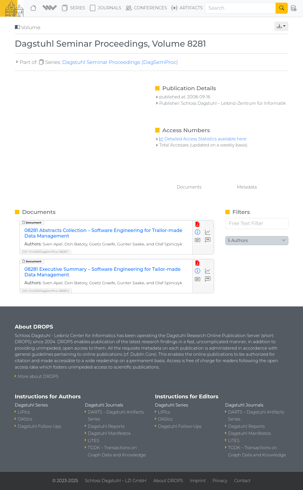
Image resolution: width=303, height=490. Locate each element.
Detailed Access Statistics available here (202, 139)
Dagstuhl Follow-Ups (39, 426)
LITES (93, 440)
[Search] (240, 8)
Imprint (198, 480)
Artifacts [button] (187, 8)
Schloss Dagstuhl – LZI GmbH (115, 480)
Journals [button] (105, 8)
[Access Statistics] (208, 232)
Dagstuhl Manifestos (109, 433)
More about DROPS (38, 376)
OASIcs (25, 419)
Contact (242, 480)
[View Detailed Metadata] (198, 232)
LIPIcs (24, 412)
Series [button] (73, 8)
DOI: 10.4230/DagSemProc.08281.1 (45, 251)
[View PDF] (198, 225)
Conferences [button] (146, 8)
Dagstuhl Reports (106, 426)
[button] (50, 8)
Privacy (220, 480)
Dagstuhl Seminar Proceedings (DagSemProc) (120, 62)
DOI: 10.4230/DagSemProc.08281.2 (45, 290)
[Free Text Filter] (256, 223)
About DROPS (168, 480)
